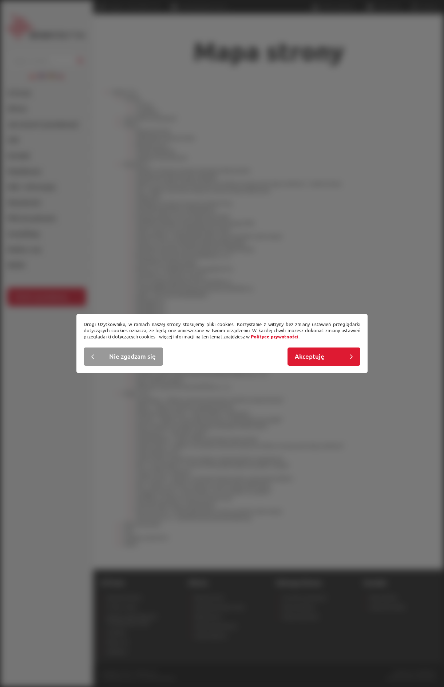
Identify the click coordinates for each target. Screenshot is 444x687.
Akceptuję (309, 357)
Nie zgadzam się (132, 357)
